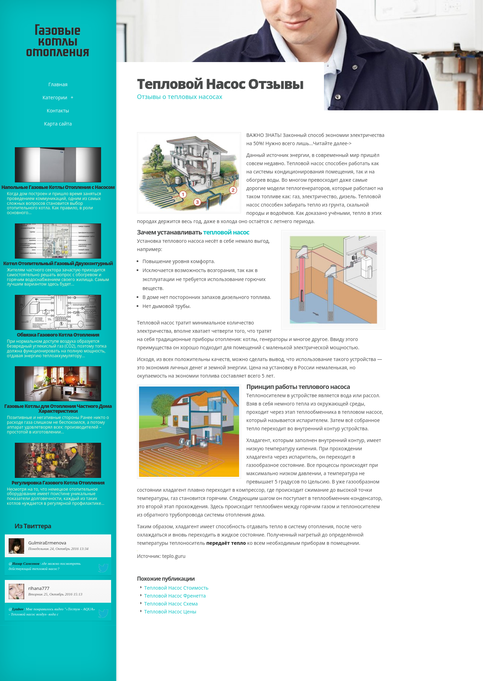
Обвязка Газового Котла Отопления (58, 334)
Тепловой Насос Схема (171, 603)
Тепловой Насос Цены (170, 611)
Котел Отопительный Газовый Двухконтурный (57, 263)
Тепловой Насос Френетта (175, 595)
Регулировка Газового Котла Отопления (58, 482)
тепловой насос (226, 232)
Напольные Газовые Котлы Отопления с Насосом (58, 187)
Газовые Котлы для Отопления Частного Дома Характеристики (57, 408)
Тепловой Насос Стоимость (176, 587)
